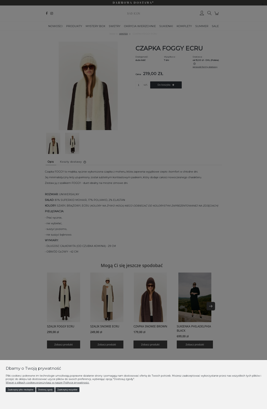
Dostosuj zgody (45, 389)
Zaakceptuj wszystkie (67, 389)
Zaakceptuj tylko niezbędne (20, 389)
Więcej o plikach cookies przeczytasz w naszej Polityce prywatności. (47, 382)
